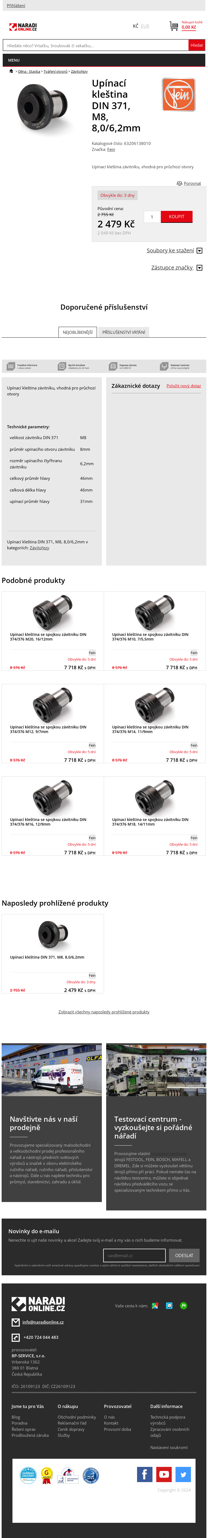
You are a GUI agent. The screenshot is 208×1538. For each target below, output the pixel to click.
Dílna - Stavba (29, 71)
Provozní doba (117, 1429)
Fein (111, 149)
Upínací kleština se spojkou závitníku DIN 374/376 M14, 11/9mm (150, 729)
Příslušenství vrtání (123, 332)
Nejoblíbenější (78, 332)
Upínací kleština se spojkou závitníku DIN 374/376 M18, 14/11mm (150, 822)
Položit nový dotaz (184, 385)
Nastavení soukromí (169, 1447)
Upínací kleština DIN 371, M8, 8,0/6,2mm (47, 957)
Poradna (19, 1423)
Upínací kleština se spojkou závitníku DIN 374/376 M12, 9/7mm (48, 729)
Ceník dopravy (71, 1429)
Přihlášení (16, 5)
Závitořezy (79, 71)
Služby (64, 1435)
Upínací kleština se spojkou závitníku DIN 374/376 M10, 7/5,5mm (150, 637)
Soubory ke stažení (174, 250)
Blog (16, 1417)
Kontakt (111, 1423)
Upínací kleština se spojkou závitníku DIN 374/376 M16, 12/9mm (48, 822)
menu (14, 60)
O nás (109, 1417)
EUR (145, 26)
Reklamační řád (72, 1423)
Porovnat (192, 183)
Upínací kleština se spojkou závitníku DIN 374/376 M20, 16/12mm (48, 637)
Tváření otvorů (55, 71)
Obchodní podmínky (77, 1417)
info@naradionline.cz (43, 1322)
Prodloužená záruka (30, 1435)
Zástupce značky (176, 267)
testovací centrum (169, 1153)
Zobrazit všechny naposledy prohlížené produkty (104, 1011)
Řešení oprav (24, 1429)
